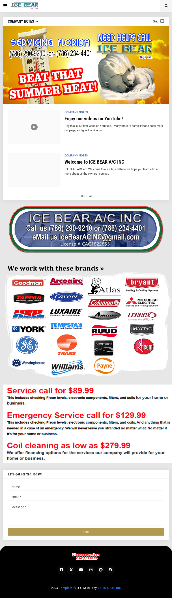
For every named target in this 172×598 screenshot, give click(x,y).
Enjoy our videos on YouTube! (93, 118)
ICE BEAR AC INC (109, 588)
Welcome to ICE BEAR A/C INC (94, 162)
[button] (5, 6)
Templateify (67, 588)
